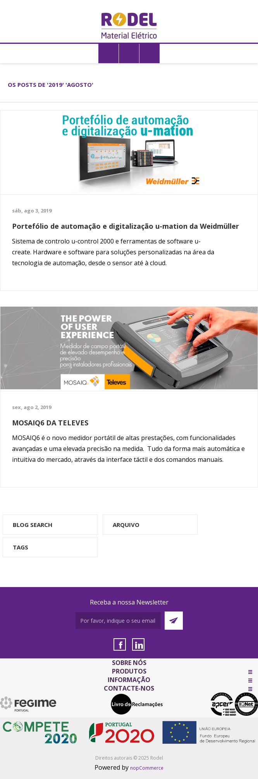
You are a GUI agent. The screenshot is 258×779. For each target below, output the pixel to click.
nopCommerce (146, 768)
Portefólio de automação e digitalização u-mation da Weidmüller (125, 226)
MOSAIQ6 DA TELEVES (50, 422)
